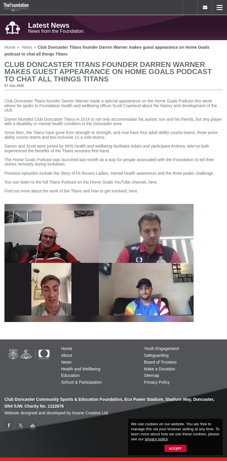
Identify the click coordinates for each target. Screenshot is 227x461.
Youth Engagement (161, 348)
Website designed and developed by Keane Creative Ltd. (56, 413)
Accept (175, 448)
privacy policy (156, 439)
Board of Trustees (160, 362)
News (66, 362)
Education (70, 375)
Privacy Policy (157, 382)
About (66, 355)
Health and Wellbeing (80, 369)
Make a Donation (159, 369)
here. (153, 182)
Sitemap (151, 375)
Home (66, 348)
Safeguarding (156, 355)
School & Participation (81, 382)
